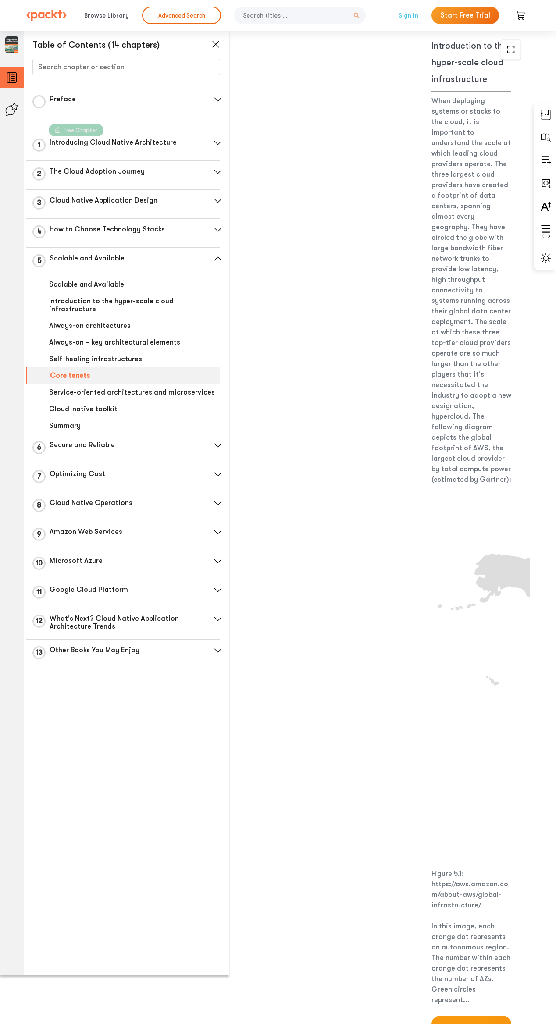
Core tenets (70, 376)
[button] (208, 99)
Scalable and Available (86, 284)
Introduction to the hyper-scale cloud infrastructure (111, 305)
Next (468, 959)
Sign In (408, 15)
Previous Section (287, 958)
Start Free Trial (465, 15)
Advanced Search (181, 15)
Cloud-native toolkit (83, 417)
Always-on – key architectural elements (114, 342)
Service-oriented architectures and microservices (108, 396)
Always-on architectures (90, 326)
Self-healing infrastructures (95, 359)
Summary (65, 433)
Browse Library (106, 15)
